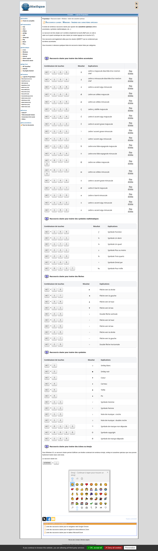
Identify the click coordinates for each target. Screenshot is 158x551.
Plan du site (71, 540)
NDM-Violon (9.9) (25, 106)
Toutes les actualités (27, 21)
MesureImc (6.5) (25, 91)
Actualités (70, 14)
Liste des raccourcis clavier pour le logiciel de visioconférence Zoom (67, 530)
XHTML (24, 33)
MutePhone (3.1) (25, 81)
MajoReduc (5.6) (25, 85)
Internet (24, 56)
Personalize (130, 548)
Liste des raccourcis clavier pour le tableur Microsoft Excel (64, 533)
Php (23, 39)
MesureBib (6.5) (25, 89)
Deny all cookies (113, 548)
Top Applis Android (27, 71)
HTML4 (24, 31)
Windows (24, 52)
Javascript (25, 37)
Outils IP (23, 112)
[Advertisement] (90, 7)
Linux (23, 50)
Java (23, 29)
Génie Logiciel (26, 58)
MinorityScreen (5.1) (26, 78)
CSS (23, 35)
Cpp (23, 27)
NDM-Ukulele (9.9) (26, 102)
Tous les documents (27, 125)
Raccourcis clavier (27, 60)
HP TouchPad (25, 66)
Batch (23, 42)
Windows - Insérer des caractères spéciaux (73, 18)
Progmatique (46, 18)
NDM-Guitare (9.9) (26, 98)
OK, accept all (95, 548)
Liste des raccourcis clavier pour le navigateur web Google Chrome (67, 527)
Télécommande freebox (28, 115)
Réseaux (24, 54)
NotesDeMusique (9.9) (27, 96)
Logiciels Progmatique (81, 14)
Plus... (23, 44)
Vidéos (23, 119)
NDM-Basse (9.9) (25, 100)
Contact (78, 540)
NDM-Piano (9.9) (25, 104)
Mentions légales (85, 540)
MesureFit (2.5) (25, 93)
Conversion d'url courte (28, 117)
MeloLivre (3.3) (25, 87)
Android (24, 68)
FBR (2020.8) (24, 83)
